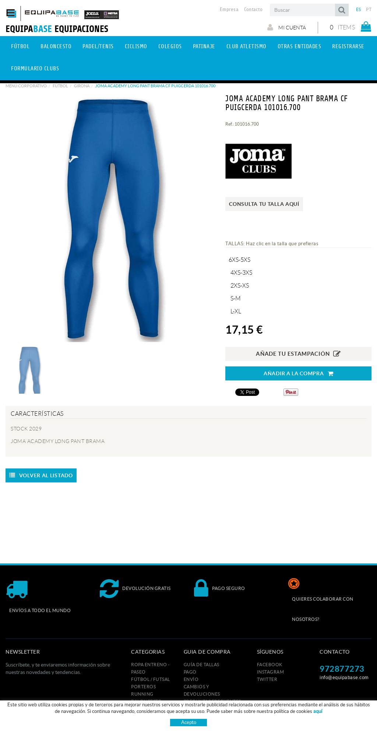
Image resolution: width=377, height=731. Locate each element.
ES (358, 9)
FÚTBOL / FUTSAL (150, 679)
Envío (191, 679)
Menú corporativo (26, 86)
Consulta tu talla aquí (264, 204)
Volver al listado (41, 475)
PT (368, 9)
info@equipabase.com (344, 677)
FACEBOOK (269, 664)
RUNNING (142, 694)
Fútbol (60, 86)
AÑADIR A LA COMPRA (298, 373)
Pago (190, 672)
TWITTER (267, 679)
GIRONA (81, 86)
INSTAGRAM (270, 672)
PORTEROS (143, 686)
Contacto (253, 10)
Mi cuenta (286, 27)
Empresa (229, 10)
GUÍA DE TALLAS (201, 664)
